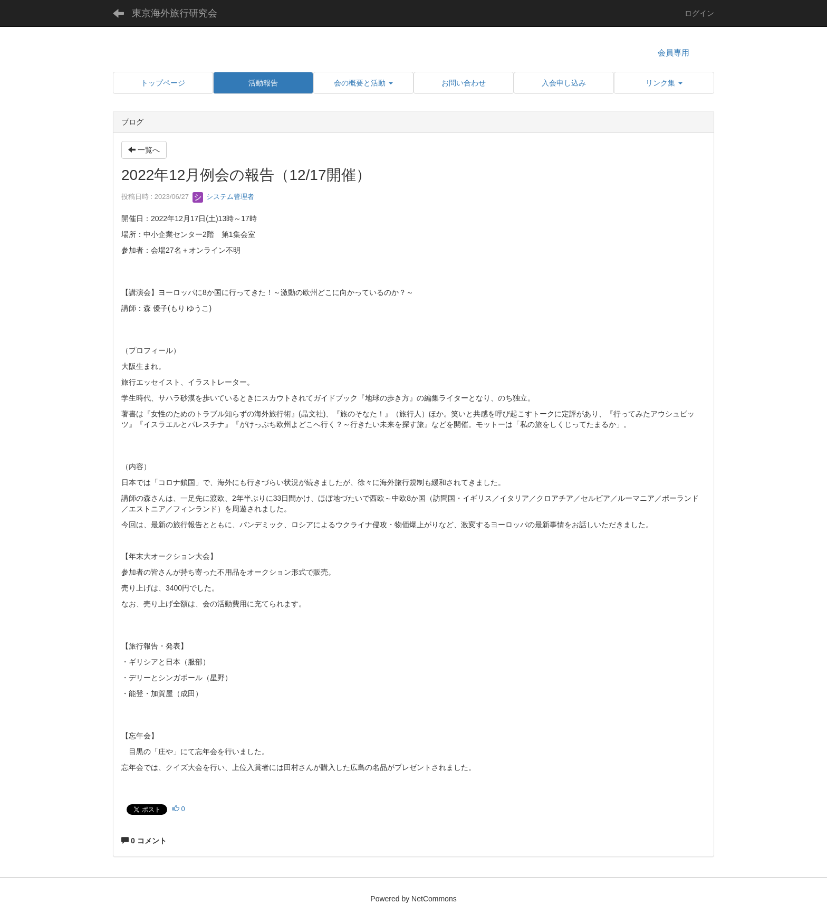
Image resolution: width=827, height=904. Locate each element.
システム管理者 (223, 197)
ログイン (699, 13)
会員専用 (673, 53)
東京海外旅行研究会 (174, 13)
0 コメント (144, 840)
